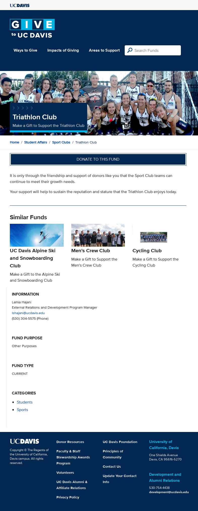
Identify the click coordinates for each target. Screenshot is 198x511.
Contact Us (112, 466)
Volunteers (65, 472)
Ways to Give (25, 50)
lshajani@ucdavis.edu (28, 312)
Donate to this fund (98, 159)
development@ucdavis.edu (169, 492)
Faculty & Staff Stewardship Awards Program (73, 457)
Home (14, 142)
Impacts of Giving (63, 50)
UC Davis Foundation (120, 441)
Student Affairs (35, 142)
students (24, 402)
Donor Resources (70, 441)
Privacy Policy (67, 497)
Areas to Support (104, 50)
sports (22, 410)
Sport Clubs (61, 142)
